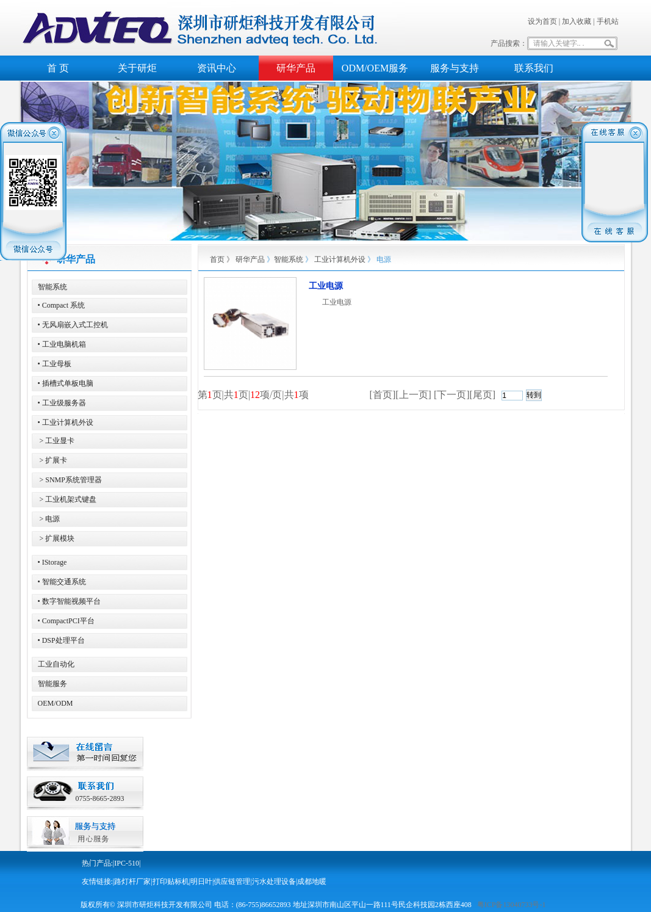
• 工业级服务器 (62, 403)
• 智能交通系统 (62, 581)
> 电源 (49, 519)
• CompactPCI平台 (66, 621)
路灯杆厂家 (132, 881)
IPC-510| (127, 863)
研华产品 (295, 68)
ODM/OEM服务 (375, 68)
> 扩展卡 (53, 460)
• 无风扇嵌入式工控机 (73, 324)
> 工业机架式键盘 (67, 499)
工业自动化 (56, 664)
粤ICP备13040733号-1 (511, 904)
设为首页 (542, 21)
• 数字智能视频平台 (69, 601)
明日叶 (201, 881)
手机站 (608, 21)
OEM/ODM (55, 703)
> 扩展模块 (56, 538)
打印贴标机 (171, 881)
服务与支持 (454, 68)
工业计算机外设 (339, 259)
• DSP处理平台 (61, 640)
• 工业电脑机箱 (62, 344)
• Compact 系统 (61, 305)
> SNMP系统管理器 (70, 480)
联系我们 (533, 68)
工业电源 (326, 286)
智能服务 (52, 683)
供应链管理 (232, 881)
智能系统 (52, 287)
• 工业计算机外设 (65, 422)
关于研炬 (137, 68)
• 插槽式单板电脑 (65, 383)
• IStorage (52, 562)
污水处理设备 (274, 881)
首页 (217, 259)
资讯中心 (216, 68)
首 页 (58, 68)
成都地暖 (311, 881)
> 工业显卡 (56, 440)
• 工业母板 (54, 364)
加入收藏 (576, 21)
